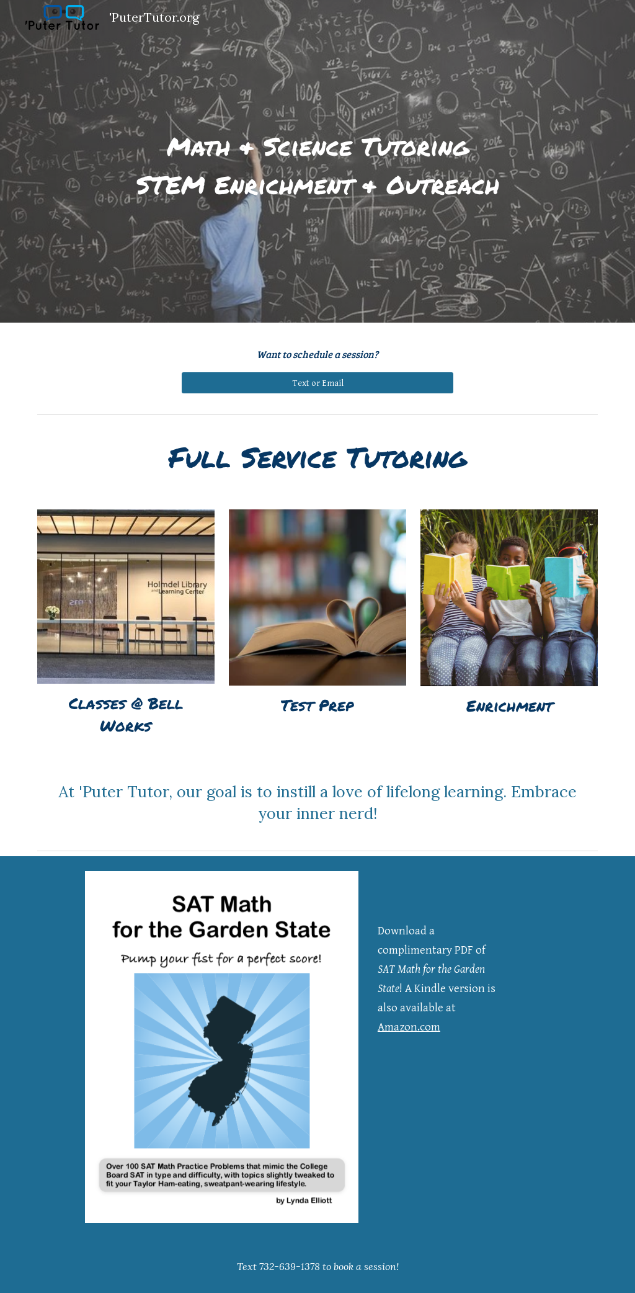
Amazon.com (409, 1027)
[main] (317, 161)
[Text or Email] (318, 383)
